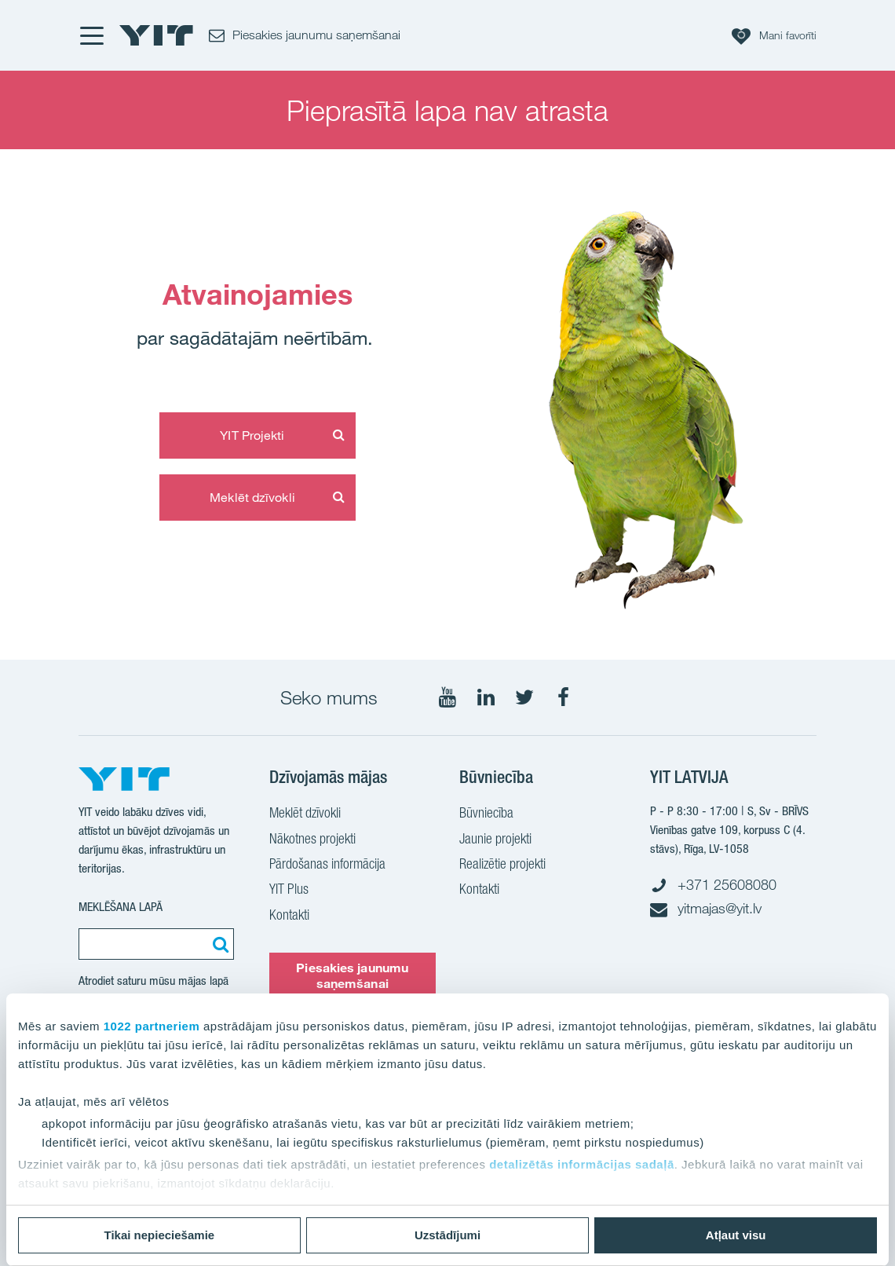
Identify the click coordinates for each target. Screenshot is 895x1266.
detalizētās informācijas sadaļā (581, 1164)
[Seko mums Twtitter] (524, 697)
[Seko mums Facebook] (562, 697)
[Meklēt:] (218, 944)
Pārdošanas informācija (327, 865)
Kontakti (289, 916)
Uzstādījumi (447, 1235)
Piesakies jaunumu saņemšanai (352, 975)
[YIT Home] (156, 35)
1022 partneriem (152, 1026)
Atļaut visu (736, 1235)
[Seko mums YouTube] (447, 697)
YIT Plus (289, 891)
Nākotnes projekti (312, 840)
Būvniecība (486, 814)
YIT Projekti (252, 435)
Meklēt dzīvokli (252, 497)
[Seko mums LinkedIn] (486, 697)
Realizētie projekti (502, 865)
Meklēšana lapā (121, 906)
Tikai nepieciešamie (159, 1235)
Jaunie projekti (495, 840)
